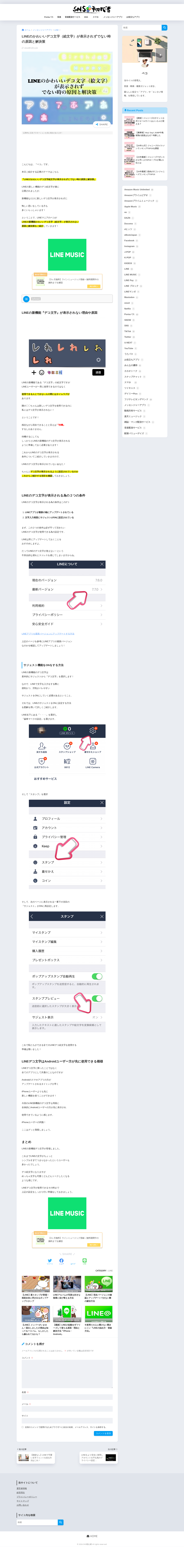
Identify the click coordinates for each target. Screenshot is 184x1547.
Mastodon (131, 297)
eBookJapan (132, 235)
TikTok (129, 331)
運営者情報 (22, 1488)
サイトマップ (23, 1501)
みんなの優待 (132, 365)
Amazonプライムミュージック (141, 201)
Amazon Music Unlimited (139, 189)
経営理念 (21, 1493)
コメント (27, 1358)
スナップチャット (135, 377)
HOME (92, 1536)
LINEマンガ (132, 292)
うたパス (130, 354)
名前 (25, 1392)
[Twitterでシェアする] (50, 1262)
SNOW (129, 320)
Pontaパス (48, 17)
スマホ (96, 17)
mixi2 (129, 303)
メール (26, 1404)
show (36, 298)
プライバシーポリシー (27, 1497)
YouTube (130, 348)
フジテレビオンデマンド (138, 400)
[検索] (164, 28)
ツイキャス (131, 388)
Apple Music (132, 206)
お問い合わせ (23, 1505)
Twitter (129, 337)
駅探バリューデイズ (136, 434)
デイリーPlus (133, 394)
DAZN (129, 218)
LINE (110, 1270)
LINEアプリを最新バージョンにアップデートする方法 (48, 634)
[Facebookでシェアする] (61, 1262)
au (127, 212)
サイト (25, 1416)
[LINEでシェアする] (85, 1262)
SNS (86, 17)
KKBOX (130, 263)
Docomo (130, 223)
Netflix (129, 309)
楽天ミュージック (135, 417)
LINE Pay (131, 280)
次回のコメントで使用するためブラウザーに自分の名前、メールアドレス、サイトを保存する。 (66, 1427)
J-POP (129, 252)
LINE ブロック (133, 286)
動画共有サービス (135, 411)
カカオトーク (132, 371)
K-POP (129, 257)
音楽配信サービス (72, 17)
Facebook (131, 240)
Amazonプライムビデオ (138, 195)
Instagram (131, 246)
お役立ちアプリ (133, 17)
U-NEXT (130, 343)
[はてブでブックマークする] (73, 1262)
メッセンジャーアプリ (113, 17)
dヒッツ (130, 229)
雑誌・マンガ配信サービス (139, 422)
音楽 (59, 17)
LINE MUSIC (132, 274)
